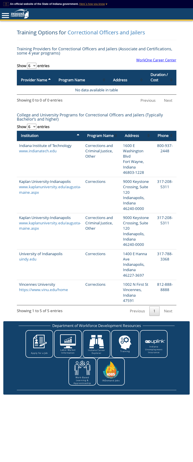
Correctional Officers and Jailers (106, 32)
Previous (148, 100)
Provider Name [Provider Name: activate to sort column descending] (34, 79)
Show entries (33, 66)
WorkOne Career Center (156, 60)
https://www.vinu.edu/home (43, 289)
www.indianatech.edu (38, 150)
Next (168, 100)
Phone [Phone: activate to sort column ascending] (163, 135)
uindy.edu (27, 259)
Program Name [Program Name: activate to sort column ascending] (71, 79)
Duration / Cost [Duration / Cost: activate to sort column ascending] (159, 77)
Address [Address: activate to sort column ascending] (120, 79)
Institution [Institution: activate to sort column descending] (29, 135)
